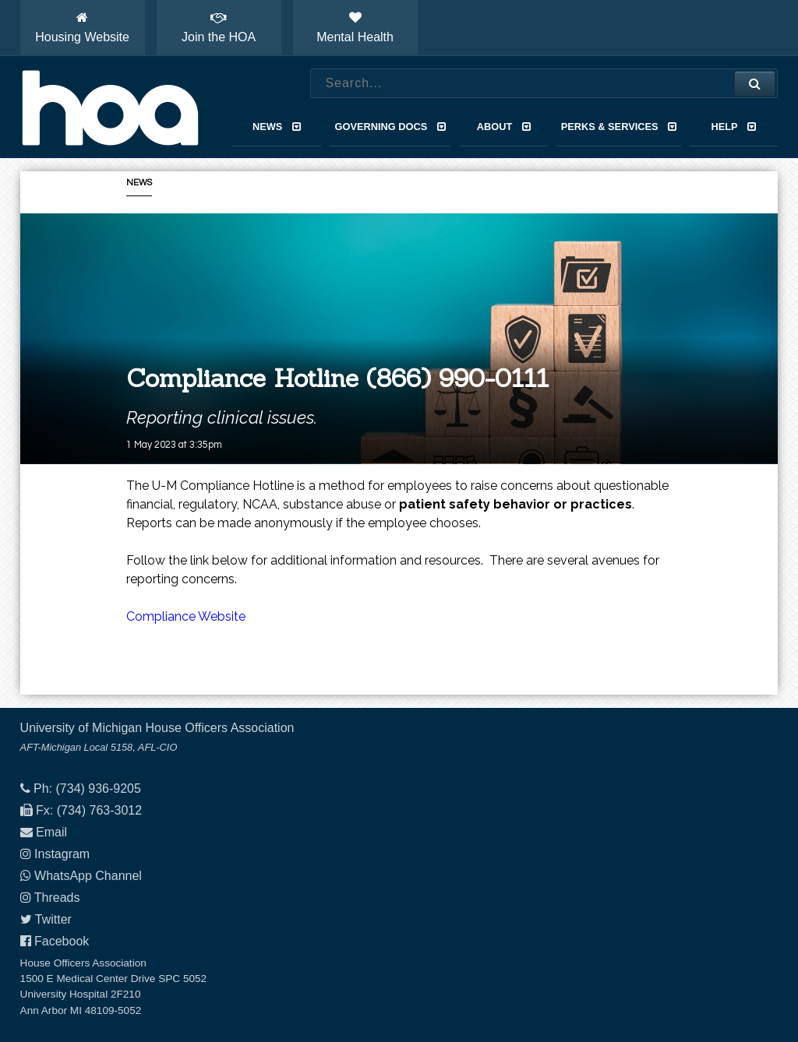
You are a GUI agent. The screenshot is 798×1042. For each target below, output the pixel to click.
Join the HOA (219, 27)
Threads (57, 897)
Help (734, 126)
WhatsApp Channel (88, 875)
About (504, 126)
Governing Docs (391, 126)
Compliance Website (185, 616)
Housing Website (82, 27)
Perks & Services (619, 126)
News (276, 126)
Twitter (53, 919)
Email (51, 832)
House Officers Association (110, 107)
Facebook (61, 941)
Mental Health (355, 27)
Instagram (62, 854)
